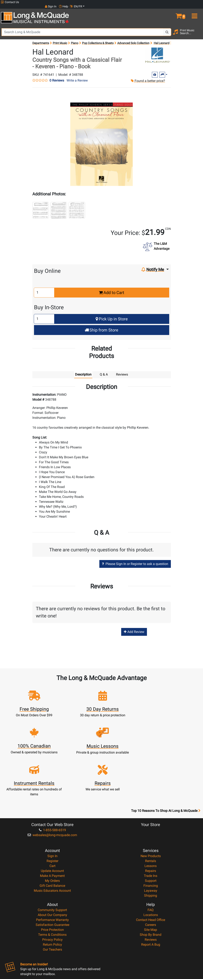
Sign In (52, 815)
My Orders (52, 839)
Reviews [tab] (122, 370)
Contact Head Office (150, 878)
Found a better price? (147, 76)
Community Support (52, 868)
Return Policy (52, 903)
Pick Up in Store (112, 314)
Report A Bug (150, 903)
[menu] (194, 10)
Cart (52, 824)
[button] (177, 10)
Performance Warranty (52, 878)
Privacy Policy (52, 898)
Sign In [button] (169, 2)
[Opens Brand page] (157, 50)
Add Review (134, 628)
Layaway (150, 849)
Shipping (150, 854)
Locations (150, 873)
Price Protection (52, 888)
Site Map (150, 888)
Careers (150, 883)
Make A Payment (52, 834)
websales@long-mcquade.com (52, 794)
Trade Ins (150, 834)
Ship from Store (101, 325)
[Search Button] (167, 28)
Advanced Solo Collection (133, 38)
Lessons (150, 824)
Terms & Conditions (52, 893)
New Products (151, 815)
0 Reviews (56, 76)
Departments (40, 38)
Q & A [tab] (104, 370)
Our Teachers (52, 908)
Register (52, 819)
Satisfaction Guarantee (52, 883)
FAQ (151, 868)
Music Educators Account (52, 849)
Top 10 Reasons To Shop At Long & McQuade (166, 769)
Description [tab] (83, 370)
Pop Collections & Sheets (98, 38)
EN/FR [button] (194, 2)
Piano (74, 38)
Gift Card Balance (52, 844)
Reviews (151, 898)
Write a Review (77, 76)
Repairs (150, 829)
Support (150, 839)
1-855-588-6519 (52, 789)
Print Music (60, 38)
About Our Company (52, 873)
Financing (150, 844)
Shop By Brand (150, 893)
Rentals (150, 819)
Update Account (52, 829)
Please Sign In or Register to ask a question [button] (135, 559)
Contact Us (10, 2)
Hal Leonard (161, 38)
